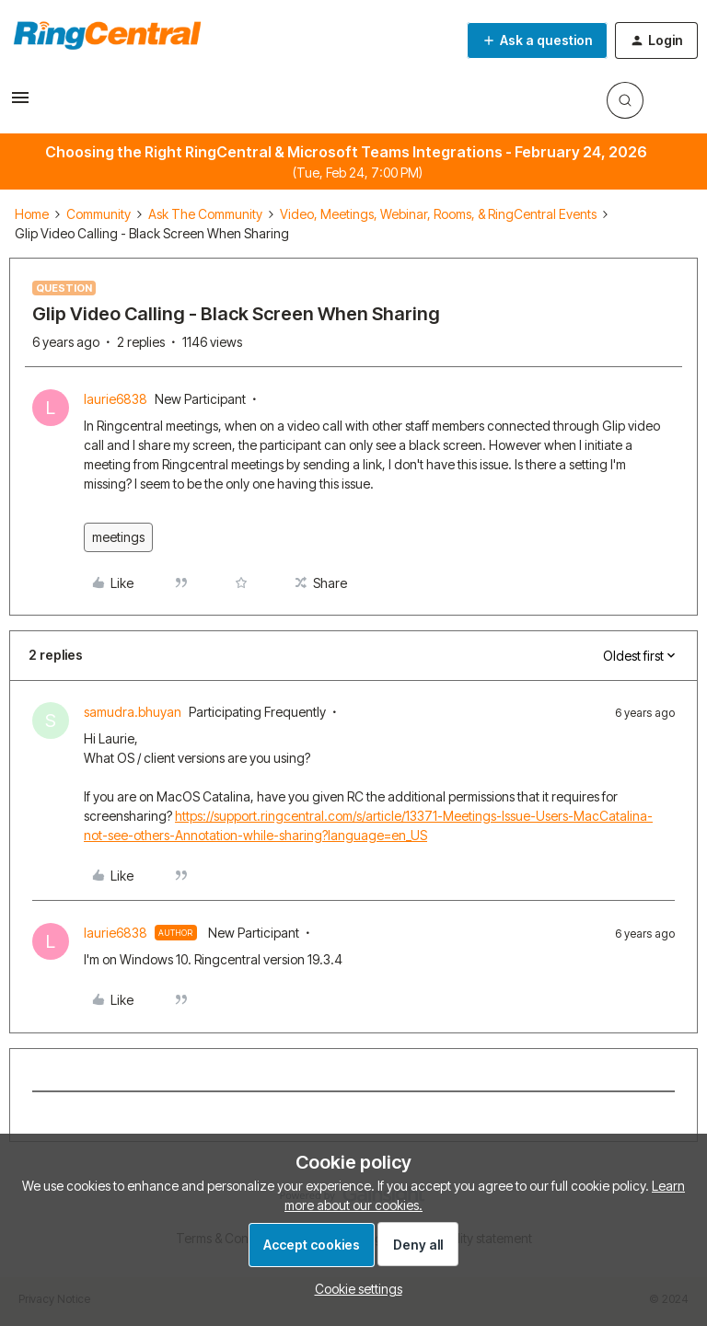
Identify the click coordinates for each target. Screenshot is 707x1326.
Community (98, 214)
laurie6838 (115, 399)
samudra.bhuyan (132, 712)
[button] (20, 103)
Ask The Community (205, 214)
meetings (118, 537)
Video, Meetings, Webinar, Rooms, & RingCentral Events (438, 214)
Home (32, 214)
